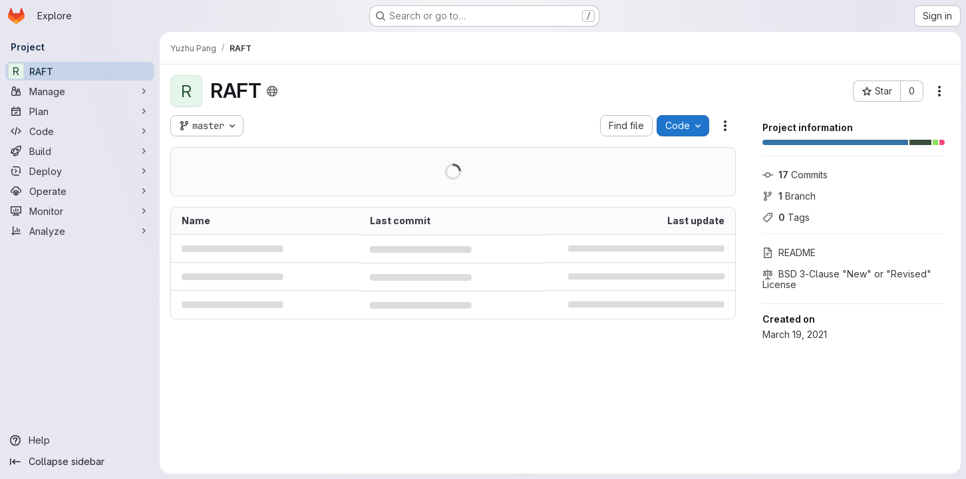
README (789, 252)
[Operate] (79, 191)
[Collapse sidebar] (79, 461)
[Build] (79, 151)
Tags (786, 217)
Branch (789, 196)
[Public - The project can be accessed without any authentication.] (272, 91)
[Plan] (79, 111)
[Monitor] (79, 211)
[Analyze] (79, 231)
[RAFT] (79, 71)
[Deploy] (79, 171)
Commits (795, 174)
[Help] (79, 440)
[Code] (79, 131)
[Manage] (79, 91)
